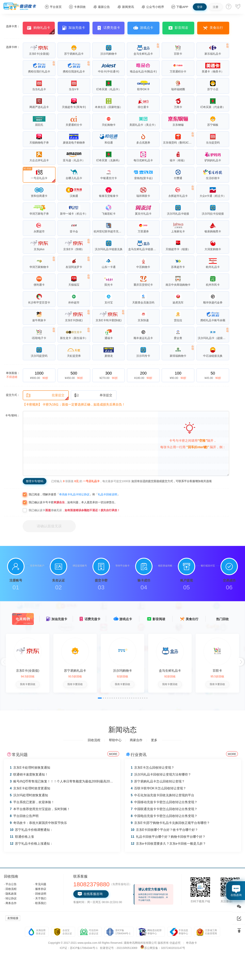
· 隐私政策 (10, 893)
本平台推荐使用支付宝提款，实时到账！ (40, 809)
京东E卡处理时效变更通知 (30, 788)
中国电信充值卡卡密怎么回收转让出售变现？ (164, 816)
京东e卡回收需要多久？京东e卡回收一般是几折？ (168, 843)
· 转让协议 (10, 898)
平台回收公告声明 (24, 816)
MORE (113, 754)
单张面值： (13, 374)
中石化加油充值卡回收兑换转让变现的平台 (162, 795)
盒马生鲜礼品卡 (170, 670)
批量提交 (45, 395)
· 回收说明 (40, 893)
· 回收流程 (10, 888)
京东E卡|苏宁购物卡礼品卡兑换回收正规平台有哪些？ (170, 823)
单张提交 (93, 395)
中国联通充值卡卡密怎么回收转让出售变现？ (164, 809)
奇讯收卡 (191, 942)
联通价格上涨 (22, 836)
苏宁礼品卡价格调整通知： (31, 829)
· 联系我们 (40, 903)
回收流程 (94, 740)
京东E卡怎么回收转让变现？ (152, 767)
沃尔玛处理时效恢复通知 (29, 795)
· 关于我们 (40, 898)
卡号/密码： (12, 415)
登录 (200, 6)
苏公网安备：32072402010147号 (164, 947)
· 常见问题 (40, 884)
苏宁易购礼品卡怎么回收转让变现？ (158, 781)
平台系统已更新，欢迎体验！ (32, 802)
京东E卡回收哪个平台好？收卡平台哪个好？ (164, 829)
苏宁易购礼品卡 (75, 670)
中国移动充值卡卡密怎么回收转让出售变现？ (164, 802)
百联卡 (217, 670)
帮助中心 (115, 740)
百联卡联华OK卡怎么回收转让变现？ (158, 788)
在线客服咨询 (90, 894)
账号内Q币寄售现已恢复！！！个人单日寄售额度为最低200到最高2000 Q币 (65, 781)
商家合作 (136, 740)
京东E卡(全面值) (27, 670)
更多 (154, 740)
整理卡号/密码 (34, 481)
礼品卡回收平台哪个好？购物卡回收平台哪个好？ (168, 836)
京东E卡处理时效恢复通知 (30, 767)
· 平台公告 (10, 884)
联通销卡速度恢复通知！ (29, 774)
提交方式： (13, 394)
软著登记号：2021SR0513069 (118, 947)
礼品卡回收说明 (107, 494)
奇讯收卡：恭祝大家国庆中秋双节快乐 (38, 823)
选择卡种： (13, 47)
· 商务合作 (10, 903)
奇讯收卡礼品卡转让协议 (74, 494)
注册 (215, 6)
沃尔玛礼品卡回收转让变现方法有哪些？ (161, 774)
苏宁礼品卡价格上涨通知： (31, 843)
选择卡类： (13, 26)
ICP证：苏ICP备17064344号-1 (79, 947)
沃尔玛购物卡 (122, 670)
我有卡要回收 (27, 684)
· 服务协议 (40, 888)
